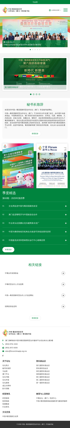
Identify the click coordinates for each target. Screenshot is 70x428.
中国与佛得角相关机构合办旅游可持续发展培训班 (30, 232)
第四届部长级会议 (43, 374)
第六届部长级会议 (11, 87)
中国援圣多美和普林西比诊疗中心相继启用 (27, 240)
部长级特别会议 (42, 368)
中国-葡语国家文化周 (10, 416)
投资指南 (5, 401)
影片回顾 (5, 388)
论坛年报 (5, 380)
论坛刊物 (5, 377)
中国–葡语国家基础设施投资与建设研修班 (51, 401)
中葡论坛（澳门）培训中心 (46, 398)
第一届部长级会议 (43, 383)
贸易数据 (5, 404)
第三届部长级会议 (43, 377)
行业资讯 (5, 407)
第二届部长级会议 (43, 380)
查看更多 (35, 134)
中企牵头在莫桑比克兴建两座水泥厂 (24, 223)
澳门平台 (5, 374)
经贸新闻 (5, 398)
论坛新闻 (5, 383)
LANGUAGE (55, 10)
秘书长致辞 (6, 368)
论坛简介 (5, 365)
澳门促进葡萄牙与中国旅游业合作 (23, 215)
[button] (65, 10)
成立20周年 (6, 386)
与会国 (35, 2)
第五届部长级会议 (43, 371)
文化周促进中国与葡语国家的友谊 (23, 206)
